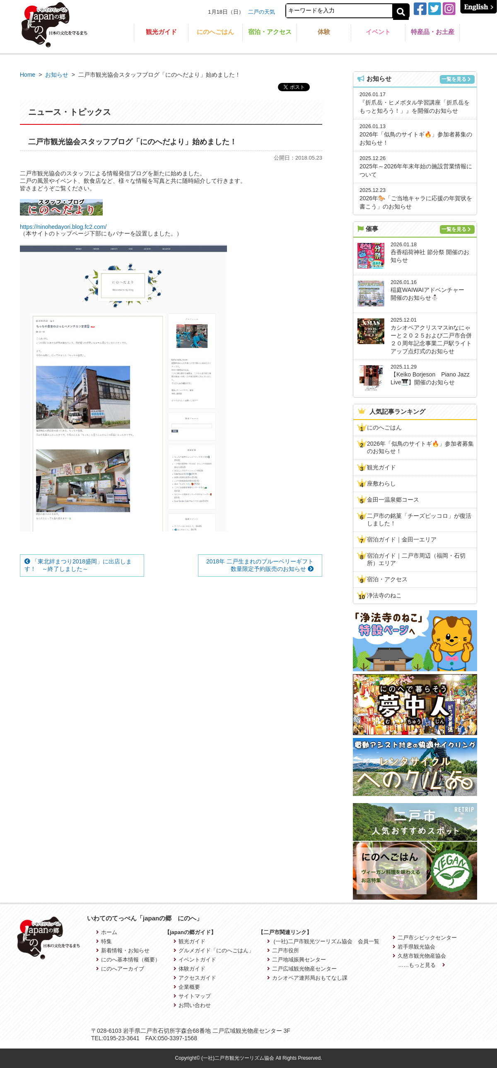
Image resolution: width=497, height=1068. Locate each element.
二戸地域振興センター (296, 959)
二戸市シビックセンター (425, 937)
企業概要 (187, 987)
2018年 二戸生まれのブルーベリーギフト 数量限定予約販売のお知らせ (262, 565)
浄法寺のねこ (384, 595)
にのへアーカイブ (120, 969)
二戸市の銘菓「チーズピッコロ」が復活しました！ (419, 519)
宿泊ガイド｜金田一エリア (402, 539)
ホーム (106, 932)
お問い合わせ (192, 1005)
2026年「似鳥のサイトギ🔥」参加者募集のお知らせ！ (420, 447)
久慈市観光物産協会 (419, 956)
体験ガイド (189, 969)
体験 (324, 31)
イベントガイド (195, 959)
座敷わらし (381, 483)
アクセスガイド (195, 978)
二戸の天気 (261, 12)
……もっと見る (421, 965)
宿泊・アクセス (270, 31)
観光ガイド (161, 31)
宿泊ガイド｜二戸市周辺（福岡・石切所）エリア (416, 559)
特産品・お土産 (432, 31)
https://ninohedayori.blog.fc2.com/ (63, 226)
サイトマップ (192, 996)
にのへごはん (215, 31)
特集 (104, 941)
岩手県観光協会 (414, 947)
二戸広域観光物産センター (302, 969)
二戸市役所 (283, 950)
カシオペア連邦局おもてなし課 (307, 978)
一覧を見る (456, 79)
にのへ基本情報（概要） (128, 959)
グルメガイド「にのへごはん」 (214, 950)
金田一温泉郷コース (393, 499)
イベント (378, 31)
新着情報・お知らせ (123, 950)
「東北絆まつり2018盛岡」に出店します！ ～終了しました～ (78, 565)
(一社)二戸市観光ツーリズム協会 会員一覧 (323, 941)
